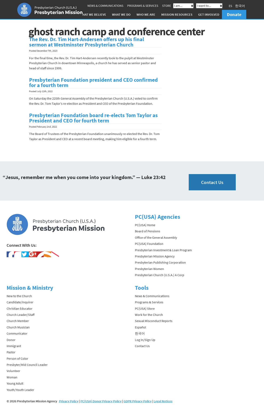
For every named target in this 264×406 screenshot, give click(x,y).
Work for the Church (149, 315)
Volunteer (13, 371)
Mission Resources (176, 14)
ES (230, 6)
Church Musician (18, 327)
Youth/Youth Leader (20, 390)
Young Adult (15, 383)
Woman (12, 377)
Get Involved (208, 14)
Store (166, 6)
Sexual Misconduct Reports (153, 321)
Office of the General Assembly (156, 237)
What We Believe (93, 14)
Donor (11, 340)
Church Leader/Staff (20, 315)
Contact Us (212, 182)
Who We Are (146, 14)
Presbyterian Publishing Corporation (160, 262)
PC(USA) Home (145, 225)
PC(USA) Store (145, 308)
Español (140, 327)
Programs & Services (142, 6)
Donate (234, 14)
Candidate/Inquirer (20, 302)
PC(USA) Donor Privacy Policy (100, 401)
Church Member (18, 321)
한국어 (240, 6)
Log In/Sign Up (145, 340)
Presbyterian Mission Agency (154, 256)
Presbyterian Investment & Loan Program (163, 250)
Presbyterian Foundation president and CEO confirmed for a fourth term (93, 82)
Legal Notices (163, 401)
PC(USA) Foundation (149, 244)
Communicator (17, 333)
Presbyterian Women (149, 269)
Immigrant (14, 346)
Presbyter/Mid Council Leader (27, 365)
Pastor (11, 352)
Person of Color (17, 358)
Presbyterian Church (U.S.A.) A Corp (159, 275)
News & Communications (105, 6)
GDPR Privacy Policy (138, 401)
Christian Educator (19, 308)
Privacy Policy (68, 401)
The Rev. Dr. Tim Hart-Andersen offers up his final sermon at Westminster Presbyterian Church (86, 42)
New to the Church (19, 296)
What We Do (121, 14)
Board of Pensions (147, 231)
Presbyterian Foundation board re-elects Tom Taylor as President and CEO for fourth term (93, 118)
